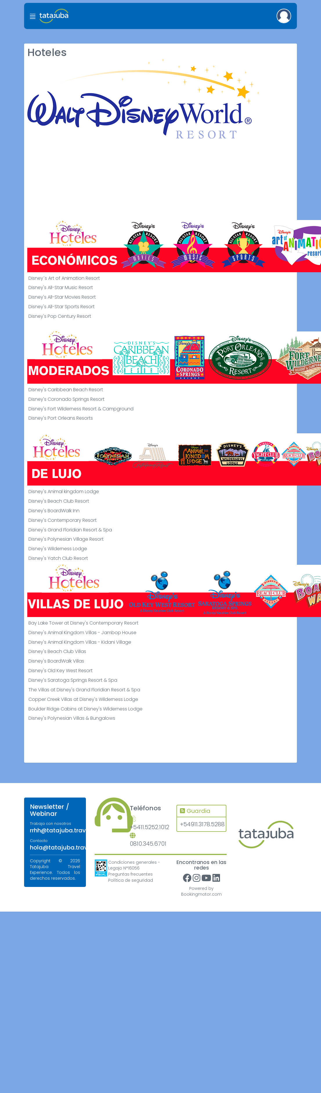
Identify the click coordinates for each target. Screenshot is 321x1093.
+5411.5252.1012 (149, 823)
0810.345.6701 (148, 840)
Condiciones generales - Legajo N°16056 (134, 865)
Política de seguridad (130, 880)
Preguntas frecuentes (130, 874)
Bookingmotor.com (201, 894)
